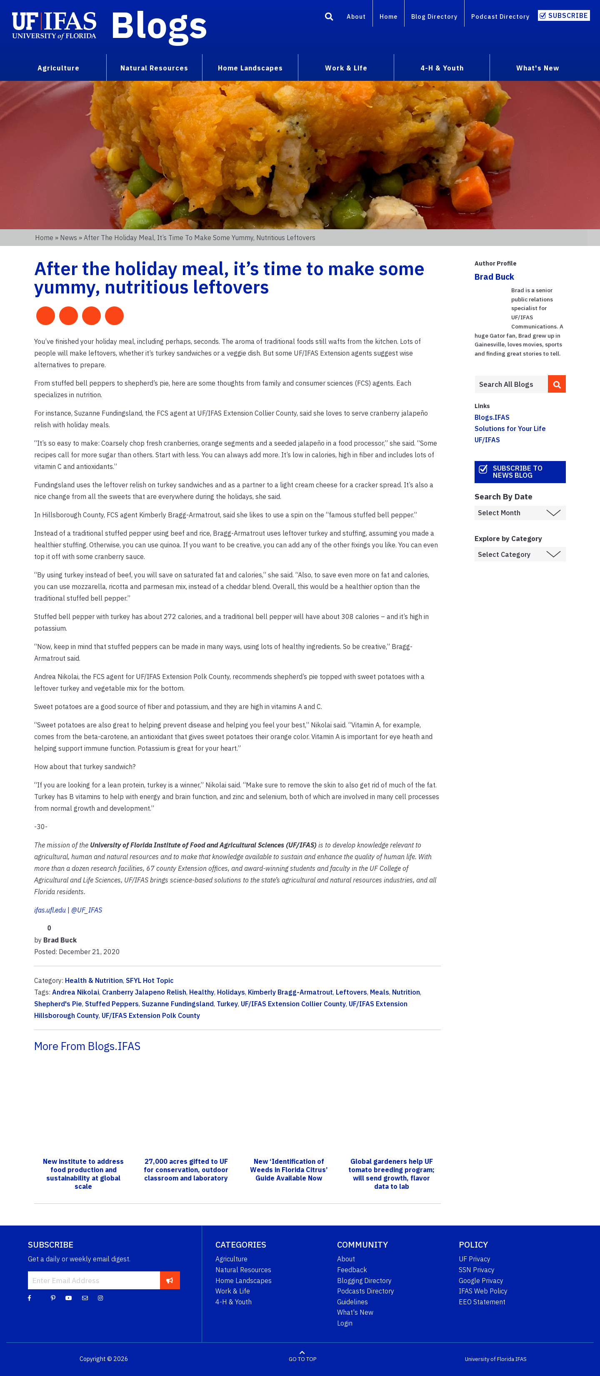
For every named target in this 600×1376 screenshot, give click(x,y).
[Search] (329, 18)
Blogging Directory (364, 1280)
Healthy (201, 992)
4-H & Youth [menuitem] (442, 68)
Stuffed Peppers (112, 1004)
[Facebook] (29, 1297)
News (68, 237)
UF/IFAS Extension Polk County (151, 1015)
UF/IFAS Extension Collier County (293, 1004)
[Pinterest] (53, 1297)
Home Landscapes (243, 1280)
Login (344, 1323)
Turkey (227, 1004)
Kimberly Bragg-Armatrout (290, 992)
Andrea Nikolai (75, 992)
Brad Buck (494, 276)
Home (389, 16)
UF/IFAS (487, 440)
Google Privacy (481, 1280)
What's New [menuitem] (537, 68)
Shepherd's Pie (58, 1004)
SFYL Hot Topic (150, 980)
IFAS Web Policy (483, 1291)
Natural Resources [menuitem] (154, 68)
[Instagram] (100, 1297)
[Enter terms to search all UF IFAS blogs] (511, 384)
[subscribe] (170, 1280)
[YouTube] (68, 1297)
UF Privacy (474, 1259)
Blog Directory (434, 16)
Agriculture (231, 1259)
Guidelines (352, 1302)
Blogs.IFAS (492, 417)
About (356, 16)
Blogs (159, 24)
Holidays (231, 992)
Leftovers (351, 992)
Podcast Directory (500, 16)
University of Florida (489, 1359)
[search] (557, 384)
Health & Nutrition (94, 980)
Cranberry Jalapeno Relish (144, 992)
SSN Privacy (477, 1270)
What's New (355, 1312)
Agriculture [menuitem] (59, 68)
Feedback (352, 1270)
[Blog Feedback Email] (85, 1297)
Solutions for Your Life (510, 428)
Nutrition (406, 992)
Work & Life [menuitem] (346, 68)
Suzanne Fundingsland (178, 1004)
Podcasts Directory (365, 1291)
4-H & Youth (233, 1302)
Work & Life (232, 1291)
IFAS (521, 1359)
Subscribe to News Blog (517, 472)
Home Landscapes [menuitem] (250, 68)
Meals (379, 992)
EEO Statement (482, 1302)
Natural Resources (243, 1270)
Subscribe (568, 15)
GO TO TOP (302, 1359)
